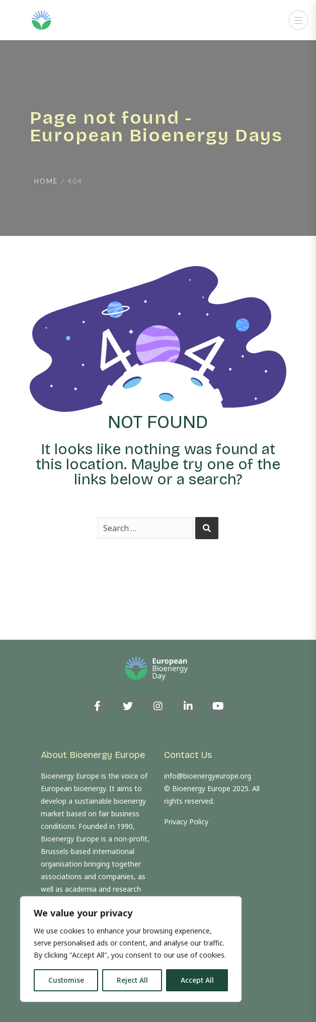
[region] (131, 949)
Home (46, 181)
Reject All (132, 980)
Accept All (197, 980)
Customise (66, 980)
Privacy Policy (186, 821)
